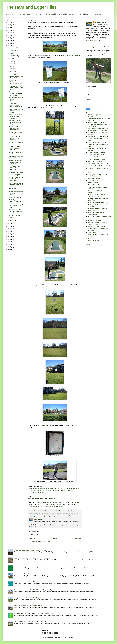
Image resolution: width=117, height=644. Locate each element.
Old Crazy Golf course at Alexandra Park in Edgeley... (15, 122)
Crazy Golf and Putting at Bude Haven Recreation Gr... (16, 179)
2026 (9, 22)
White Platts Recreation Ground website (42, 498)
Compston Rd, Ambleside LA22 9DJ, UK (44, 517)
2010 (9, 239)
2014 (9, 229)
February (12, 74)
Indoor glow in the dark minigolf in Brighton (16, 157)
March (12, 71)
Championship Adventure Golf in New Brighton (27, 598)
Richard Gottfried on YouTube (96, 152)
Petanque (54, 515)
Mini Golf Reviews (93, 182)
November (13, 50)
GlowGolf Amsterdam (15, 189)
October (12, 53)
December (13, 48)
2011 (9, 236)
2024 (9, 27)
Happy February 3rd (15, 197)
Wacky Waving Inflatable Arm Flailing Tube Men (28, 605)
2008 (9, 244)
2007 (9, 247)
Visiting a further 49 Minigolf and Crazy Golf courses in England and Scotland (54, 488)
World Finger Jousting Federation (97, 226)
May (11, 66)
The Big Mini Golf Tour (94, 241)
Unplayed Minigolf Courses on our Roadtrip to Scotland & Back (49, 490)
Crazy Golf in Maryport (16, 172)
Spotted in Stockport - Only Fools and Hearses (15, 148)
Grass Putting (40, 515)
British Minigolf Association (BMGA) (98, 163)
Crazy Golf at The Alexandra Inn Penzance (14, 138)
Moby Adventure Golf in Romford (23, 574)
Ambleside (36, 513)
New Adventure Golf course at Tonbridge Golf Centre (15, 211)
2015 (9, 226)
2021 (9, 35)
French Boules (32, 515)
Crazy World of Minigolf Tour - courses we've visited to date (31, 558)
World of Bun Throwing (94, 220)
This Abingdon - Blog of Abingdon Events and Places (97, 223)
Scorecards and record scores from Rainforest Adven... (16, 99)
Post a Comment (35, 534)
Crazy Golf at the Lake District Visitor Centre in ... (16, 87)
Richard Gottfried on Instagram (97, 157)
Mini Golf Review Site (94, 185)
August (12, 58)
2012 (9, 234)
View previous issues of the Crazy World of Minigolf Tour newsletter (98, 129)
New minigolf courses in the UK (97, 47)
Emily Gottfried (74, 513)
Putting (68, 515)
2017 (9, 45)
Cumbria (67, 513)
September (13, 56)
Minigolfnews (91, 172)
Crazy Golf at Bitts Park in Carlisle (16, 153)
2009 (9, 242)
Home (55, 538)
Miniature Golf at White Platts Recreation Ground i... (16, 116)
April (11, 68)
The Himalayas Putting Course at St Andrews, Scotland (30, 621)
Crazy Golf (46, 513)
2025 (9, 25)
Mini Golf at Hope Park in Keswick (16, 76)
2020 (9, 38)
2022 (9, 33)
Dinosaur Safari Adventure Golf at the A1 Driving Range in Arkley (33, 590)
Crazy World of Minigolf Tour (38, 492)
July (11, 61)
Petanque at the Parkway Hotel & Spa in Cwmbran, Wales (16, 82)
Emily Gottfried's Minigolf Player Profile (99, 142)
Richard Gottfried (75, 515)
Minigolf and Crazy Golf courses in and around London (30, 550)
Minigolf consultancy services (96, 122)
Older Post (78, 538)
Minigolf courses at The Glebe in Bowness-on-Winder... (16, 110)
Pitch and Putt (62, 515)
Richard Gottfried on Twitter (96, 154)
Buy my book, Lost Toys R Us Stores (98, 136)
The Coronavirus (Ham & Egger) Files (25, 582)
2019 (9, 40)
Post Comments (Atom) (43, 541)
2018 (9, 43)
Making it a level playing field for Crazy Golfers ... (16, 184)
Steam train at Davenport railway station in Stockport (15, 105)
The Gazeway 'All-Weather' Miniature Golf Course (15, 168)
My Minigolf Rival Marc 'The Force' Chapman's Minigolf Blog (98, 195)
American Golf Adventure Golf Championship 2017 (15, 128)
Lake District (48, 515)
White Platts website (44, 425)
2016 (9, 223)
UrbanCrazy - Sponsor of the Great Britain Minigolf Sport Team (98, 175)
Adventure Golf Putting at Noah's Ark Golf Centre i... (16, 205)
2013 (9, 231)
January (12, 220)
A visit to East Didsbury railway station (16, 143)
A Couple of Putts (93, 180)
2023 (9, 30)
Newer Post (32, 538)
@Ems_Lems (66, 504)
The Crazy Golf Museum (95, 161)
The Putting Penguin (94, 178)
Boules (41, 513)
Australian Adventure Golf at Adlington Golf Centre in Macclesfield (33, 613)
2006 (9, 249)
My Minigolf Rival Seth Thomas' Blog (98, 202)
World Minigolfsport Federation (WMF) (99, 166)
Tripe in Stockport (14, 175)
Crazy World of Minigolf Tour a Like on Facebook (50, 502)
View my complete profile (93, 40)
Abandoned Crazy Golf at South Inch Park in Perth (16, 193)
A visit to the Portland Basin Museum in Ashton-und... (15, 162)
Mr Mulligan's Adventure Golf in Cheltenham (16, 200)
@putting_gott (54, 504)
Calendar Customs (93, 232)
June (11, 63)
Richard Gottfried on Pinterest (96, 159)
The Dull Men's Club (94, 238)
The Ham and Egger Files (31, 7)
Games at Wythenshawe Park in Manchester (16, 93)
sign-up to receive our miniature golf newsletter (45, 506)
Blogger (71, 637)
